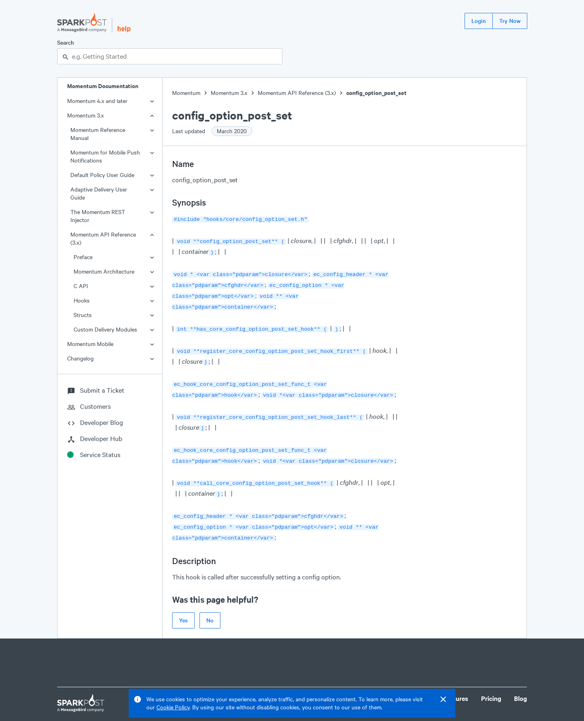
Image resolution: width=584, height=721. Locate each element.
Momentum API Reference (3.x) (103, 238)
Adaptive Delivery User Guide (98, 193)
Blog (520, 681)
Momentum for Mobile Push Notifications (105, 156)
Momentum (186, 93)
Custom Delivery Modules (105, 329)
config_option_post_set (376, 93)
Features (455, 681)
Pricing (491, 681)
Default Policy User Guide (102, 175)
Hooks (82, 300)
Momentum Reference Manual (97, 134)
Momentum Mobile (90, 344)
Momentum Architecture (104, 271)
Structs (83, 315)
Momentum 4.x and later (97, 101)
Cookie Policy (172, 707)
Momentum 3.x (85, 115)
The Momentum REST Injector (97, 216)
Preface (83, 257)
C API (81, 286)
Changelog (80, 358)
